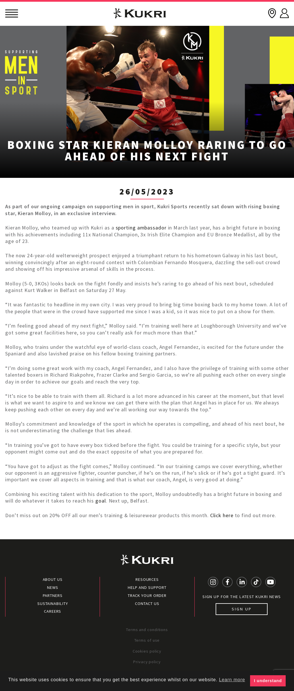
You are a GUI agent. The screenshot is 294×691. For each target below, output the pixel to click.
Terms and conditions (147, 629)
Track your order (147, 595)
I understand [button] (268, 680)
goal (100, 500)
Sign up (242, 609)
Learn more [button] (232, 679)
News (52, 587)
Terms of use (147, 640)
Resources (147, 579)
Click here (221, 515)
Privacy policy (147, 661)
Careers (52, 611)
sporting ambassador (141, 227)
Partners (53, 595)
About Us (53, 579)
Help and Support (147, 587)
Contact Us (147, 603)
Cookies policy (147, 651)
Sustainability (52, 603)
